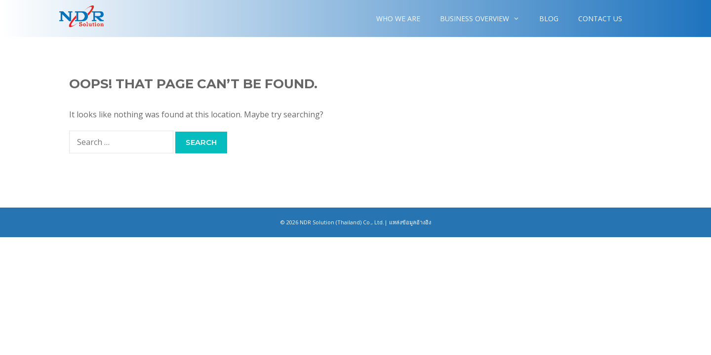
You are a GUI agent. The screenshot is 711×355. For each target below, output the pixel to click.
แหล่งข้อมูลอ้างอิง (410, 222)
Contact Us (600, 18)
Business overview (484, 18)
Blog (548, 18)
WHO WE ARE (398, 18)
